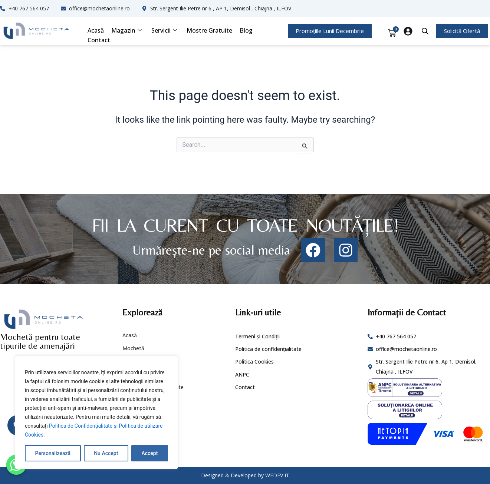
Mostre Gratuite (209, 30)
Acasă (96, 30)
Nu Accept (106, 453)
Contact (99, 40)
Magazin (126, 30)
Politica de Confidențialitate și (84, 426)
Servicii (164, 30)
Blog (246, 30)
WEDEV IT (277, 475)
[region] (96, 412)
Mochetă (133, 348)
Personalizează (52, 453)
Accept (149, 453)
